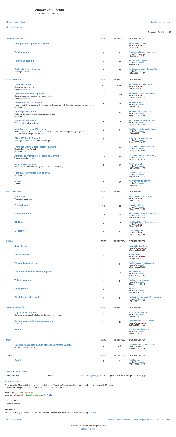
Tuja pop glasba (22, 280)
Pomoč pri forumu (24, 60)
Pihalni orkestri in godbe (27, 297)
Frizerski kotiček (136, 205)
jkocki (140, 158)
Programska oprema (25, 164)
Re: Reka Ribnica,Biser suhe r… (143, 222)
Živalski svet (21, 205)
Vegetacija (20, 196)
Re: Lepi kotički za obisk (140, 312)
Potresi (18, 181)
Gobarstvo (20, 230)
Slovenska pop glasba (26, 263)
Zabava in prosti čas (15, 308)
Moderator (48, 395)
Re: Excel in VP (135, 164)
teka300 (92, 413)
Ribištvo (18, 222)
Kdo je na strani (13, 382)
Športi (17, 360)
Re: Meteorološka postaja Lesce (143, 129)
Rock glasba (21, 288)
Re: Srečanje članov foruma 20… (143, 69)
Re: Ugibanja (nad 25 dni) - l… (142, 111)
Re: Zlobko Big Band (138, 246)
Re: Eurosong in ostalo (139, 280)
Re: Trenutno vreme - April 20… (143, 84)
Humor (18, 329)
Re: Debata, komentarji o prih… (143, 93)
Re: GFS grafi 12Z (136, 102)
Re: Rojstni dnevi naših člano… (143, 345)
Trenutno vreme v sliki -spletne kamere (35, 146)
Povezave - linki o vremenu (28, 102)
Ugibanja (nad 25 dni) (25, 111)
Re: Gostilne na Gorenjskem (141, 321)
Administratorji (19, 395)
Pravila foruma (22, 52)
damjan (141, 299)
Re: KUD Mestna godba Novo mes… (145, 297)
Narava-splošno (14, 192)
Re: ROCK (133, 288)
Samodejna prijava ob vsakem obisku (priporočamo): (121, 375)
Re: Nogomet (134, 360)
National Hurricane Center (140, 138)
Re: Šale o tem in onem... (140, 329)
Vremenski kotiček (15, 80)
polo (140, 45)
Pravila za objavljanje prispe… (142, 52)
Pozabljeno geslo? (89, 375)
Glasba (9, 241)
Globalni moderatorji (34, 395)
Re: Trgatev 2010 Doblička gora (143, 213)
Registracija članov (137, 43)
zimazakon (142, 54)
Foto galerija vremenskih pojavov (32, 173)
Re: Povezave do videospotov (142, 263)
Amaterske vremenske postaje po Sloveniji (37, 156)
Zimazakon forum (14, 39)
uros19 (141, 215)
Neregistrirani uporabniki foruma (31, 43)
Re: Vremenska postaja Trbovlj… (143, 156)
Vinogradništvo (22, 213)
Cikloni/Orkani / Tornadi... (28, 138)
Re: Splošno (134, 271)
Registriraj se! (22, 372)
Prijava (8, 372)
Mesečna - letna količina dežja (30, 129)
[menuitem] (22, 22)
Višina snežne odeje (25, 120)
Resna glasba (21, 254)
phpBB (77, 426)
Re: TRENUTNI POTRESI (140, 181)
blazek (27, 89)
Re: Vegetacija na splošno (140, 196)
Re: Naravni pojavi (137, 173)
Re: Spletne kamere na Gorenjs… (143, 146)
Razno (9, 340)
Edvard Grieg (135, 254)
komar (140, 63)
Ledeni (140, 71)
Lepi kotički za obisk (25, 312)
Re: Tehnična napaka (138, 60)
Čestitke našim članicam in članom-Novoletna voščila (43, 345)
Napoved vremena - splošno (29, 93)
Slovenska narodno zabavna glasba (33, 271)
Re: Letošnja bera (136, 230)
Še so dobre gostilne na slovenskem (33, 321)
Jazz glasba (20, 246)
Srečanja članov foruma (27, 69)
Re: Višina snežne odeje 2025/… (143, 120)
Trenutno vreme (22, 84)
